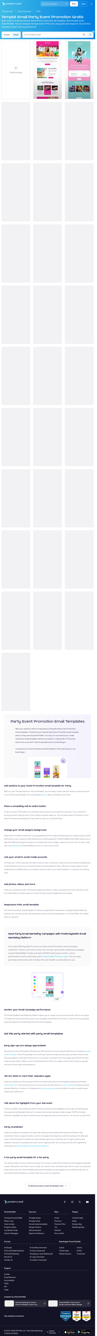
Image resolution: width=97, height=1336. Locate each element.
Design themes (35, 1227)
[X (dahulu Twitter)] (79, 1201)
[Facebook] (64, 1201)
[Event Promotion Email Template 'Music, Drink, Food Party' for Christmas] (16, 131)
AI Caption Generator (38, 1260)
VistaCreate (64, 1251)
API (5, 1286)
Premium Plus (59, 1224)
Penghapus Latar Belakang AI (41, 1254)
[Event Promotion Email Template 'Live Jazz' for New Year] (16, 682)
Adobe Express (65, 1254)
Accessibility (9, 1280)
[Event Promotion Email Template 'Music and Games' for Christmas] (47, 437)
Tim (55, 1227)
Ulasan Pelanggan (11, 1233)
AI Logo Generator (37, 1257)
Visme (79, 1248)
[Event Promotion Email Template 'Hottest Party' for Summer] (47, 70)
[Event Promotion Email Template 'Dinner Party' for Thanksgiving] (16, 559)
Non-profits (59, 1233)
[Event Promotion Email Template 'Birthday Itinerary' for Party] (47, 498)
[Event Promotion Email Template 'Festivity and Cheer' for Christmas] (16, 192)
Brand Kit (15, 846)
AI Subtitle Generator (38, 1248)
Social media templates (38, 1224)
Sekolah (57, 1230)
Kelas (74, 1221)
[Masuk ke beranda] (10, 3)
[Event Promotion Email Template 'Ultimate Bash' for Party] (79, 70)
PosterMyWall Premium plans (55, 956)
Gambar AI (8, 1260)
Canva (61, 1248)
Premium (58, 1221)
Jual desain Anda (11, 1230)
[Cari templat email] (53, 34)
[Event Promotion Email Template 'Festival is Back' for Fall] (79, 315)
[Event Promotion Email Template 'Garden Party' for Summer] (79, 376)
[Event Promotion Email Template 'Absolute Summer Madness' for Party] (79, 437)
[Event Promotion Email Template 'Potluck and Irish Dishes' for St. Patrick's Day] (16, 498)
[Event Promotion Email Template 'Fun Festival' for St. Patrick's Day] (16, 437)
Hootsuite (81, 1254)
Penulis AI (8, 1257)
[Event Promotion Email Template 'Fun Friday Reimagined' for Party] (47, 131)
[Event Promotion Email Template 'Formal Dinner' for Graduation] (79, 192)
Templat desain (35, 1218)
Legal (6, 1290)
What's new (9, 1221)
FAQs (6, 1283)
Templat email (7, 11)
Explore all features (36, 1233)
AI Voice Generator (37, 1251)
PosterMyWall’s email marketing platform (32, 1146)
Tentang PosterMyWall (13, 1218)
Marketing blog (78, 1227)
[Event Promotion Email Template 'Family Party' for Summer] (47, 621)
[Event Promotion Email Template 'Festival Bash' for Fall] (47, 192)
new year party (49, 1088)
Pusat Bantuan (10, 1277)
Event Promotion (24, 11)
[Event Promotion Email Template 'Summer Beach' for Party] (16, 621)
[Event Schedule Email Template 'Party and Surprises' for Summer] (47, 253)
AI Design (8, 1248)
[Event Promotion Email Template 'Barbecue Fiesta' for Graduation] (79, 253)
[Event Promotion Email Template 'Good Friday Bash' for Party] (47, 376)
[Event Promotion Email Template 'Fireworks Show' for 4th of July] (16, 376)
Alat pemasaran (35, 1230)
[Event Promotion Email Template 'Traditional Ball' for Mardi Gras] (16, 253)
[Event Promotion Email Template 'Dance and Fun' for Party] (79, 131)
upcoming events (11, 1085)
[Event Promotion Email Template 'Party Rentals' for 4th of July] (79, 559)
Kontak (7, 1274)
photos (43, 795)
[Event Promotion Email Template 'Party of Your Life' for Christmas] (47, 559)
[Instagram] (72, 1201)
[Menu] (91, 3)
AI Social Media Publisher (14, 1251)
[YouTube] (87, 1201)
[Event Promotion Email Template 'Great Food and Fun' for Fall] (79, 498)
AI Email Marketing (11, 1254)
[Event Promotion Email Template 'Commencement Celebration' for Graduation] (47, 315)
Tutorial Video (77, 1218)
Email (16, 34)
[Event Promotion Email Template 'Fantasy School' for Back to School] (16, 315)
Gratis (56, 1218)
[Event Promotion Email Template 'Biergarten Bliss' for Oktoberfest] (79, 621)
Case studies (9, 1224)
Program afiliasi (10, 1227)
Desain (7, 34)
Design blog (77, 1224)
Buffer (79, 1251)
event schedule (68, 1085)
